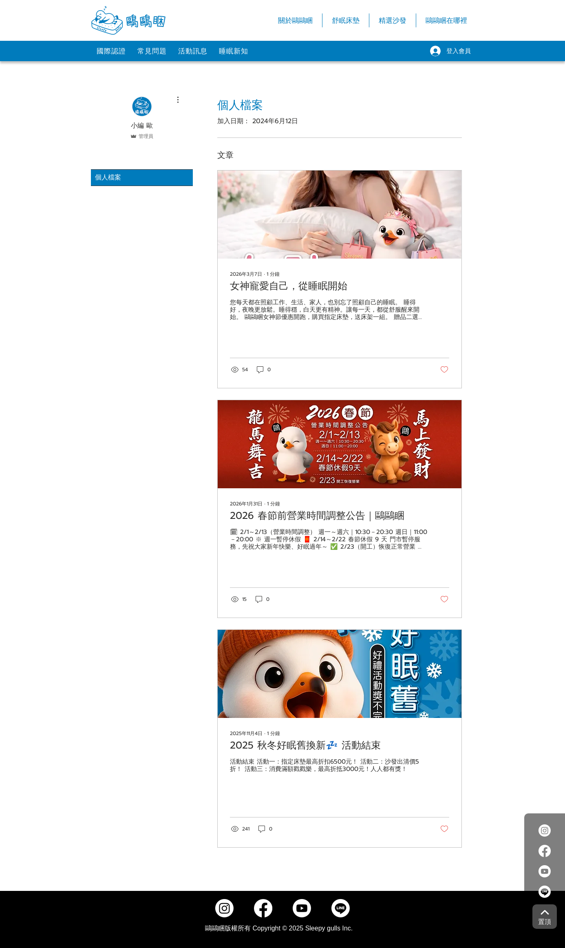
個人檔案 (108, 177)
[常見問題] (152, 51)
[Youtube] (545, 871)
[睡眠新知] (233, 51)
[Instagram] (545, 830)
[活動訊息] (192, 51)
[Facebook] (545, 851)
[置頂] (544, 916)
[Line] (545, 892)
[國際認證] (111, 51)
